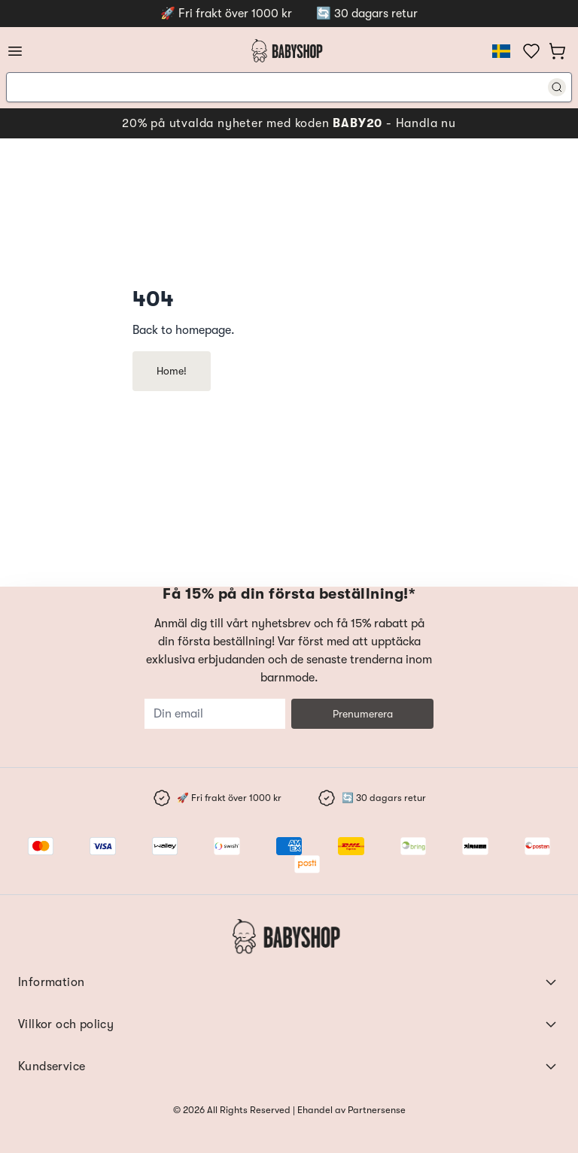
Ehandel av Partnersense (350, 1109)
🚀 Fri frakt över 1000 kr (226, 13)
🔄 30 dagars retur (367, 13)
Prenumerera (363, 714)
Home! (172, 371)
